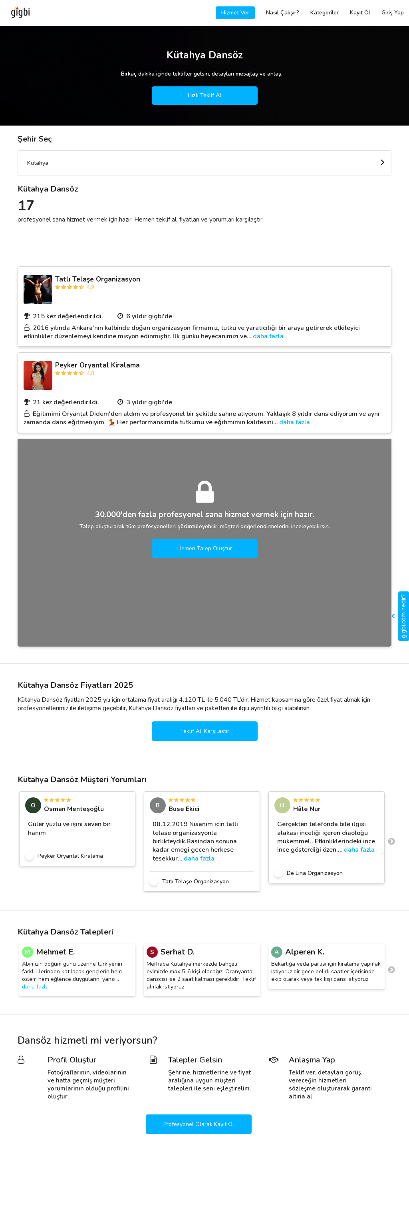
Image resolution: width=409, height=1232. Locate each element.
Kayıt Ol (360, 12)
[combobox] (204, 163)
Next (391, 842)
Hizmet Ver (235, 12)
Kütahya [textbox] (37, 163)
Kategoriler (324, 12)
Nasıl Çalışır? (282, 12)
